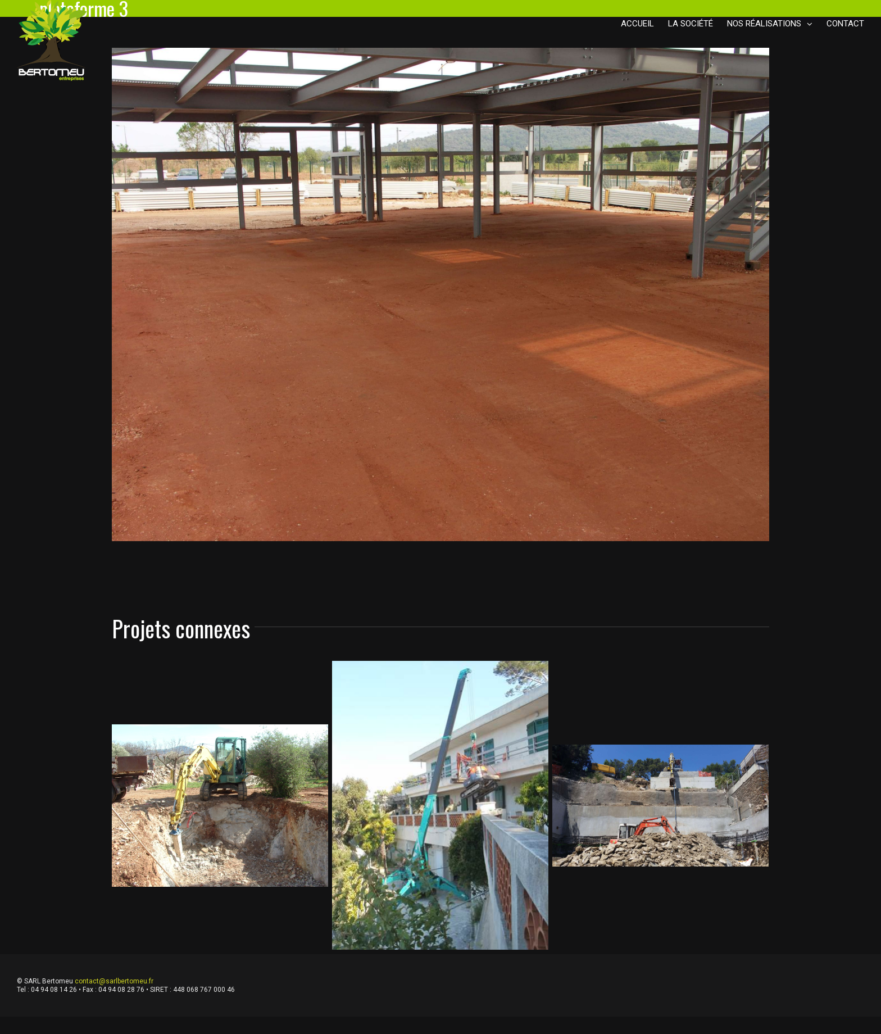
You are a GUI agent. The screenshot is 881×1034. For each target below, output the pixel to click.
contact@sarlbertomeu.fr (114, 981)
